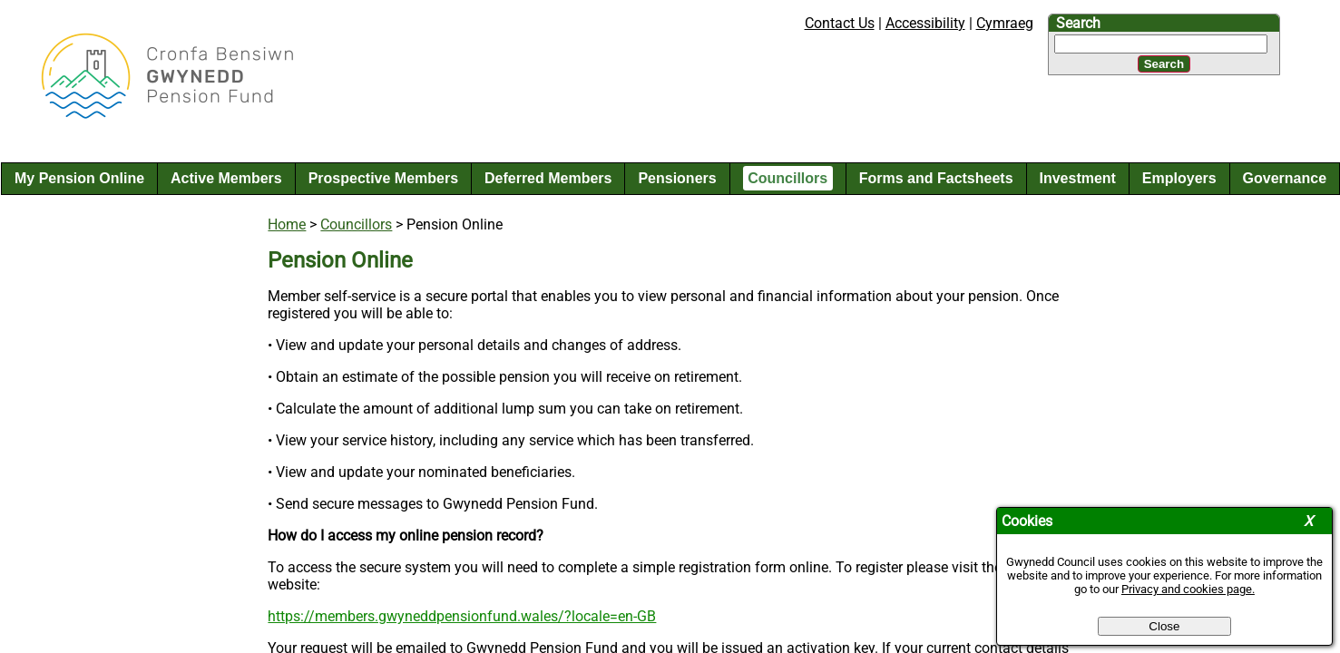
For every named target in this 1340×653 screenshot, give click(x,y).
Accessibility (925, 23)
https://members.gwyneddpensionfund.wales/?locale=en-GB (462, 616)
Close (1164, 626)
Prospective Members (383, 178)
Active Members (226, 178)
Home (287, 224)
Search (1078, 23)
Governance (1284, 178)
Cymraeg (1004, 23)
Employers (1179, 178)
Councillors (787, 178)
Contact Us (840, 23)
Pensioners (677, 178)
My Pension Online (79, 178)
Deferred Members (548, 178)
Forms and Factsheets (936, 178)
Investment (1077, 178)
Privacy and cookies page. (1188, 589)
